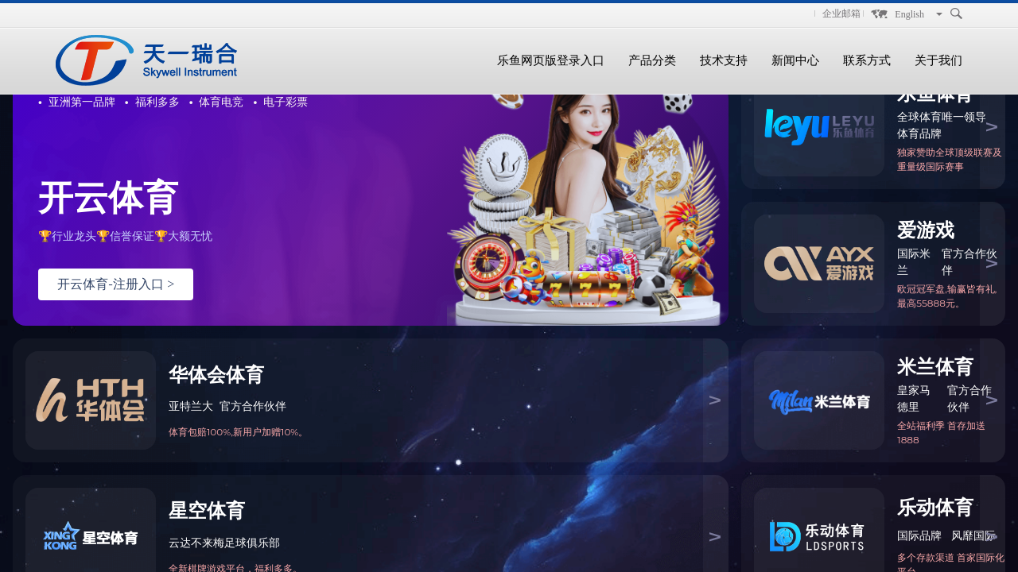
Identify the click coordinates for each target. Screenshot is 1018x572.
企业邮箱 (841, 13)
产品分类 (652, 60)
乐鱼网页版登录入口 (550, 60)
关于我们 (938, 60)
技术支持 (724, 60)
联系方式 (867, 60)
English (909, 14)
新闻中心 (795, 60)
